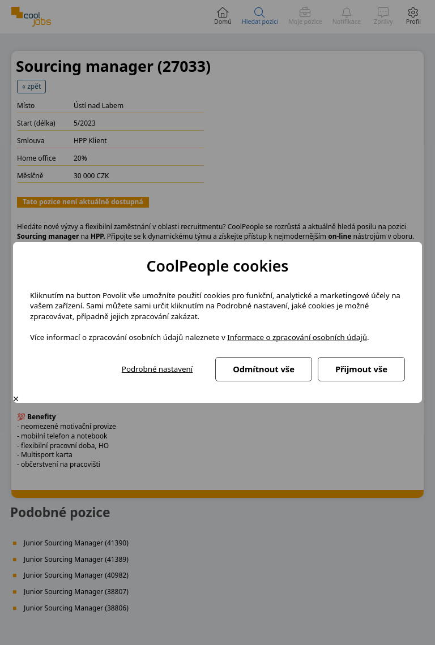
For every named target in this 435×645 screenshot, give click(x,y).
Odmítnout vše (264, 369)
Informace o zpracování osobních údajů (297, 337)
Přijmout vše (361, 369)
